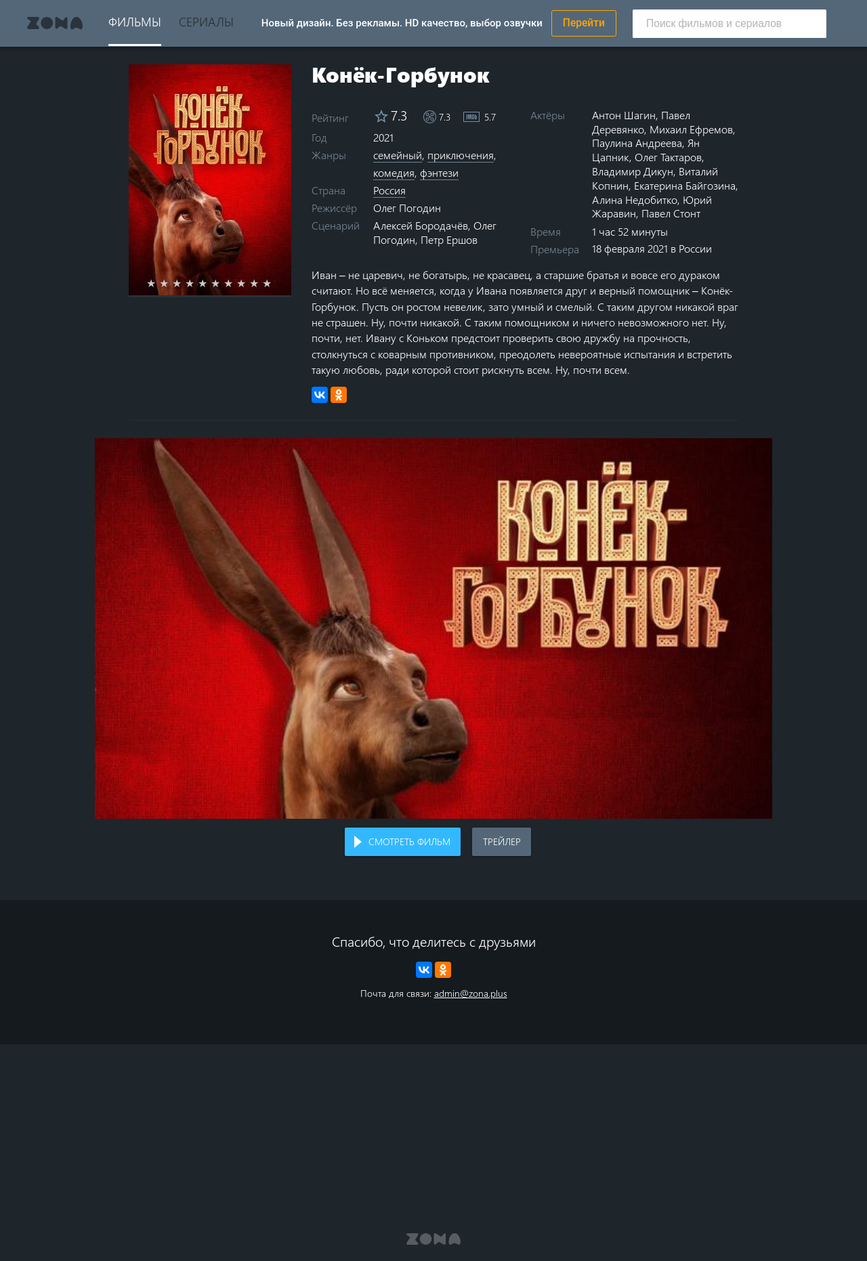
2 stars (171, 283)
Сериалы (206, 21)
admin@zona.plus (470, 993)
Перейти (584, 23)
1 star (158, 283)
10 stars (274, 283)
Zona (55, 23)
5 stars (210, 283)
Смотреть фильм (409, 841)
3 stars (184, 283)
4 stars (197, 283)
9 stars (261, 283)
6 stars (223, 283)
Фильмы (134, 21)
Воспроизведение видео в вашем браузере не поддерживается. (433, 628)
